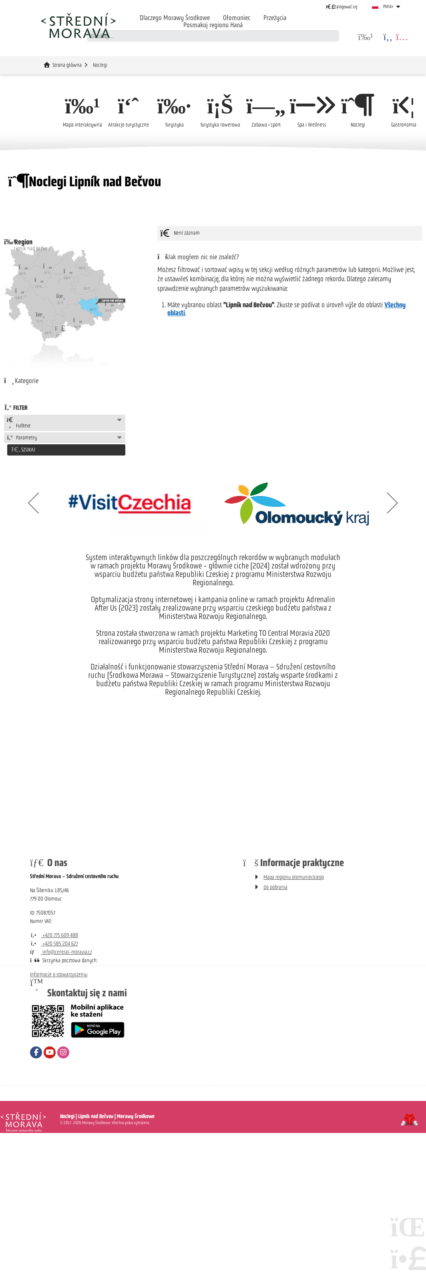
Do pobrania (275, 886)
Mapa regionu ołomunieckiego (293, 876)
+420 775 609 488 (54, 934)
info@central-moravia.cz (61, 950)
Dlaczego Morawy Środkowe (175, 17)
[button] (342, 6)
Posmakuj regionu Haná (213, 24)
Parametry (21, 437)
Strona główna (78, 25)
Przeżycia (274, 17)
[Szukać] (333, 36)
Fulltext (18, 423)
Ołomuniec (236, 17)
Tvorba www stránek (409, 1119)
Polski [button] (388, 6)
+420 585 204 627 (54, 942)
